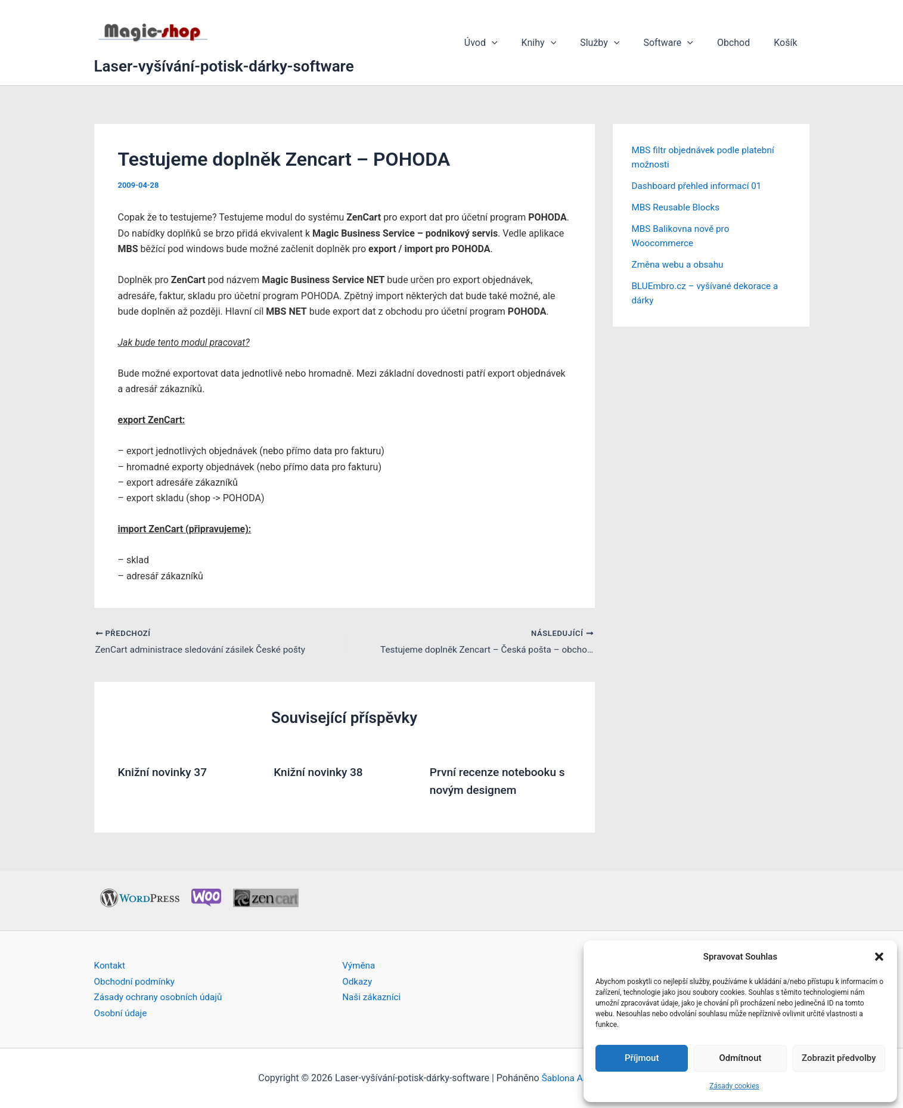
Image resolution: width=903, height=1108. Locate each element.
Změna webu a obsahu (680, 264)
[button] (879, 957)
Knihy (560, 43)
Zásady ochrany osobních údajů (161, 997)
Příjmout (642, 1058)
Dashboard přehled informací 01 (700, 185)
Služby (616, 43)
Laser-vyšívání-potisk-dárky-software (224, 66)
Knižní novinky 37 (165, 772)
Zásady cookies (734, 1086)
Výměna (359, 965)
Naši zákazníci (373, 997)
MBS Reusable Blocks (678, 207)
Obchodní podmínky (136, 981)
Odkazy (357, 981)
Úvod (507, 43)
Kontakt (110, 965)
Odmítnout (740, 1058)
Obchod (740, 42)
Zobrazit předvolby (839, 1058)
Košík (787, 42)
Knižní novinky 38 (320, 772)
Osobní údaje (122, 1013)
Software (680, 43)
